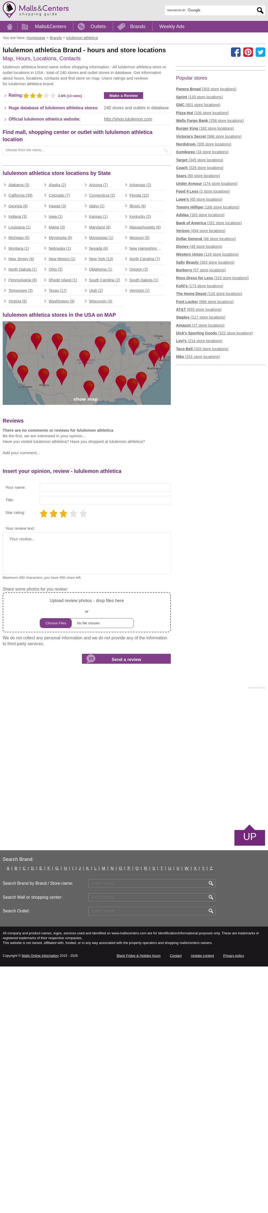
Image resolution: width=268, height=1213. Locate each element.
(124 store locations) (207, 337)
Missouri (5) (139, 400)
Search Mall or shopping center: (32, 1143)
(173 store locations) (199, 369)
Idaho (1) (96, 368)
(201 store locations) (198, 440)
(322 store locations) (214, 416)
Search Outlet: (16, 1157)
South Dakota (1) (143, 442)
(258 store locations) (210, 203)
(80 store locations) (198, 259)
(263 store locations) (205, 345)
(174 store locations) (206, 266)
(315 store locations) (212, 361)
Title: (9, 746)
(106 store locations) (202, 196)
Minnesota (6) (60, 400)
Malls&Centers (50, 26)
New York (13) (101, 421)
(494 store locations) (200, 314)
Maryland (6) (100, 389)
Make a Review (123, 176)
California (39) (20, 358)
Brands (138, 26)
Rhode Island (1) (63, 442)
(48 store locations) (199, 329)
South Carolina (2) (104, 442)
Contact (176, 1202)
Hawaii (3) (57, 368)
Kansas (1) (98, 379)
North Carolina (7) (144, 421)
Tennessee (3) (20, 453)
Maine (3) (57, 389)
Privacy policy (233, 1202)
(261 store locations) (209, 306)
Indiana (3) (17, 379)
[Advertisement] (48, 106)
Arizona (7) (98, 347)
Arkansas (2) (140, 347)
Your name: (15, 733)
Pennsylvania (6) (22, 442)
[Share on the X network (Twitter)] (260, 52)
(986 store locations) (208, 219)
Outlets (98, 26)
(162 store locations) (205, 212)
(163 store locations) (200, 298)
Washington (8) (62, 463)
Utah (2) (96, 453)
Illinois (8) (137, 368)
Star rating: (15, 759)
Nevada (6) (98, 411)
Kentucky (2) (140, 379)
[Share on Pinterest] (248, 52)
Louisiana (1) (19, 389)
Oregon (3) (138, 432)
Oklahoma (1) (100, 432)
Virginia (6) (17, 463)
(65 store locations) (199, 282)
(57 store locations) (201, 353)
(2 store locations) (203, 275)
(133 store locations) (199, 180)
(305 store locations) (203, 227)
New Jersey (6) (21, 421)
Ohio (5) (56, 432)
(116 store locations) (209, 377)
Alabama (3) (18, 347)
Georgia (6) (18, 368)
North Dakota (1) (22, 432)
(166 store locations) (207, 290)
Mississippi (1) (101, 400)
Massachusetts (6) (145, 389)
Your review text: (20, 774)
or (87, 859)
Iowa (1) (56, 379)
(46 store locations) (206, 322)
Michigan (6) (18, 400)
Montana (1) (18, 411)
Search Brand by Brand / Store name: (38, 1130)
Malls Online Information (40, 1202)
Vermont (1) (139, 453)
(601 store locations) (198, 188)
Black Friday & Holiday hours (139, 1202)
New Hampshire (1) (145, 411)
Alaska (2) (57, 347)
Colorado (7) (59, 358)
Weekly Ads (171, 26)
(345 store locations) (199, 243)
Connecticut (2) (102, 358)
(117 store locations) (200, 400)
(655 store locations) (199, 392)
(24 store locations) (202, 235)
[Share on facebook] (236, 52)
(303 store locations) (206, 172)
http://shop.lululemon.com (128, 200)
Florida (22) (139, 358)
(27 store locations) (200, 408)
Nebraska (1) (60, 411)
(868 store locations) (205, 385)
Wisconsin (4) (100, 463)
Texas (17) (58, 453)
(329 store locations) (199, 251)
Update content (202, 1202)
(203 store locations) (202, 432)
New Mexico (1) (62, 421)
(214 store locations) (199, 424)
